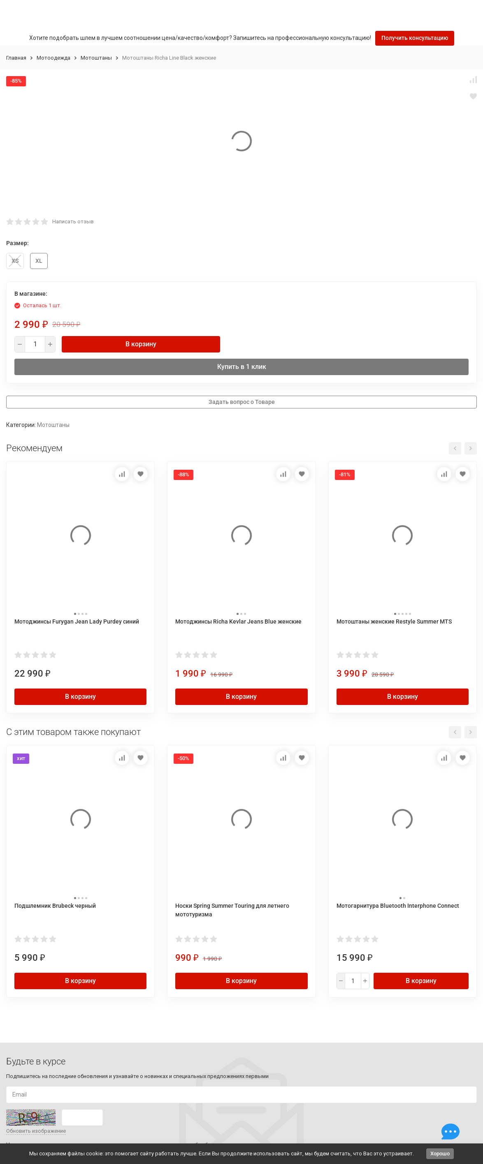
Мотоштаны (96, 58)
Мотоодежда (53, 58)
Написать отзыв (73, 221)
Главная (16, 58)
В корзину (140, 344)
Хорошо (440, 1153)
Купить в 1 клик (241, 367)
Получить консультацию (414, 38)
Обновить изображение (36, 1131)
